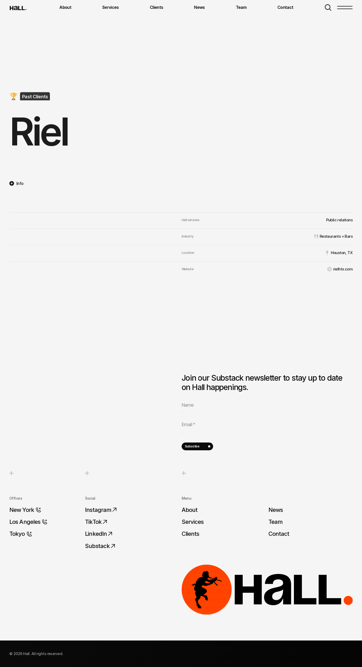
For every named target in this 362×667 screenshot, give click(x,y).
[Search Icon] (328, 7)
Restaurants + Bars (336, 260)
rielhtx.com (343, 293)
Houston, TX (342, 276)
